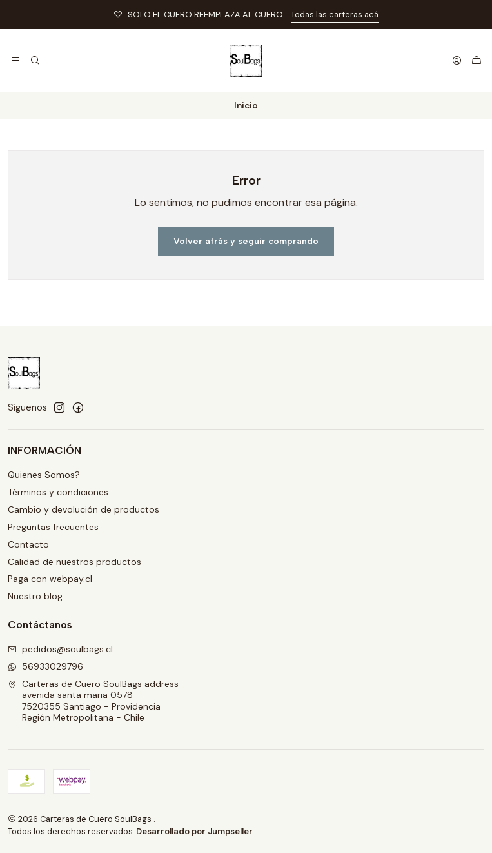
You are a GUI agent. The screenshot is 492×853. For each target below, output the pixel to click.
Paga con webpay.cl (50, 578)
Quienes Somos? (44, 474)
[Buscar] (34, 61)
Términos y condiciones (58, 492)
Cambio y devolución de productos (83, 509)
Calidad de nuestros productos (74, 562)
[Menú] (15, 61)
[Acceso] (456, 61)
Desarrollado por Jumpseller (194, 831)
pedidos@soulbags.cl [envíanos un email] (60, 649)
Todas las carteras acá (335, 14)
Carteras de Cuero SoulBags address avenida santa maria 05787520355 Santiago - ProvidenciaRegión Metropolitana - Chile (93, 701)
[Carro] (476, 61)
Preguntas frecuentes (53, 527)
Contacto (28, 544)
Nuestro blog (35, 596)
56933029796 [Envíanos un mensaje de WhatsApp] (45, 666)
